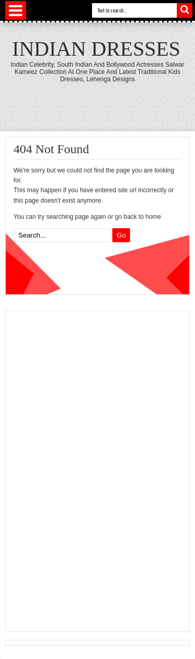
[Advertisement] (86, 470)
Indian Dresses (96, 48)
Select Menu (15, 10)
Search (184, 10)
